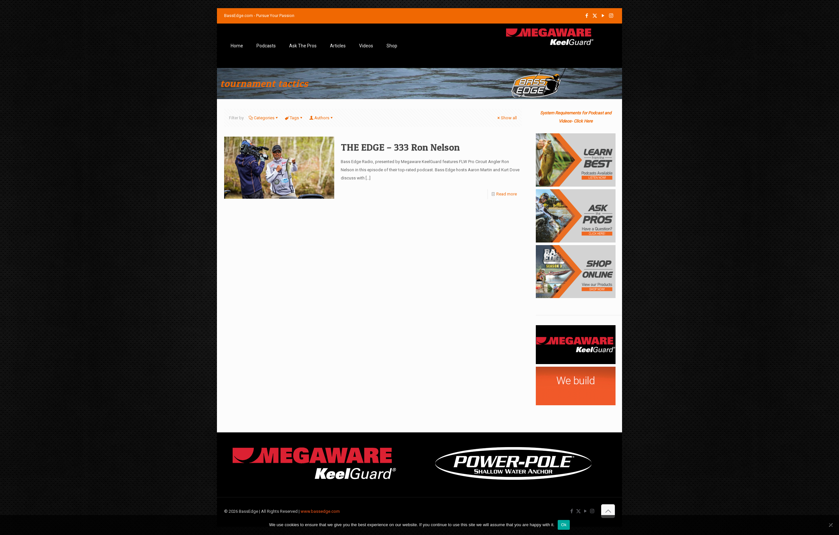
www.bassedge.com (320, 511)
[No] (831, 525)
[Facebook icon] (586, 16)
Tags (294, 117)
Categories (264, 117)
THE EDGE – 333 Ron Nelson (400, 147)
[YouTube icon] (602, 16)
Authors (321, 117)
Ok (564, 524)
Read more (506, 194)
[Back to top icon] (608, 511)
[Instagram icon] (611, 16)
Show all (507, 117)
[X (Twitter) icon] (594, 16)
